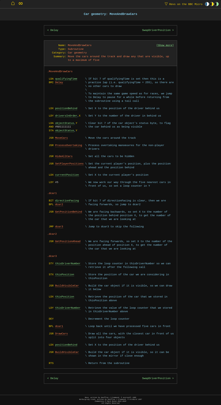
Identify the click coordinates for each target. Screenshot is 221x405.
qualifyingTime (66, 79)
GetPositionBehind (68, 212)
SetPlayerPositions (69, 164)
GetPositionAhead (67, 241)
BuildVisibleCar (67, 286)
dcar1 (59, 326)
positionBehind (66, 108)
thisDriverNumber (67, 263)
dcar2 (59, 204)
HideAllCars (63, 156)
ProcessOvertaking (68, 145)
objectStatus (64, 123)
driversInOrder (66, 116)
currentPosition (67, 175)
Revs (182, 4)
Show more (165, 45)
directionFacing (67, 201)
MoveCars (61, 138)
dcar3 (59, 227)
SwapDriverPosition (156, 30)
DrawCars (61, 334)
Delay (54, 30)
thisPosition (64, 274)
